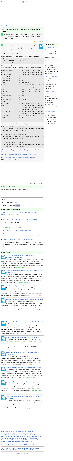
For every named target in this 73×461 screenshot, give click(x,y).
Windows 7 (26, 439)
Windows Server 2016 (7, 443)
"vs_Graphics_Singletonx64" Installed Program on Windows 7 (20, 221)
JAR (23, 449)
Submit (18, 207)
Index (22, 446)
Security (31, 438)
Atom (29, 446)
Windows (18, 449)
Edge (13, 434)
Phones (21, 451)
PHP (18, 438)
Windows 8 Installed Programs (12, 159)
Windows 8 (9, 25)
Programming (24, 438)
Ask (33, 446)
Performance (12, 438)
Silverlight (38, 438)
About (17, 446)
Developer (8, 449)
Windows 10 (18, 439)
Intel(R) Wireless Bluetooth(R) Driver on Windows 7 (17, 232)
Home (2, 25)
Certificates (36, 449)
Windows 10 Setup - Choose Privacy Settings (16, 226)
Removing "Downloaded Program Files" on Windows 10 (19, 241)
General (17, 434)
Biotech (15, 451)
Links (7, 451)
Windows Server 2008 (18, 441)
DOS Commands (6, 434)
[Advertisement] (22, 14)
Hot (6, 446)
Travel (26, 451)
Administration (5, 432)
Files (30, 449)
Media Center (16, 436)
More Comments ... (6, 250)
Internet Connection (27, 434)
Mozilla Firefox (34, 436)
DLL (26, 449)
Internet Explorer (6, 436)
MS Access (4, 438)
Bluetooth (30, 432)
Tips (2, 439)
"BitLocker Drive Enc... (51, 76)
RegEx (3, 451)
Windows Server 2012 (32, 441)
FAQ (30, 451)
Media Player (25, 436)
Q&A (11, 451)
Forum (34, 451)
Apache (24, 432)
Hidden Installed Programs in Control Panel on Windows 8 (19, 154)
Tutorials (11, 439)
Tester (3, 449)
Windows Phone (6, 441)
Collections (11, 446)
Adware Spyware (16, 432)
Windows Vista (19, 443)
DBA (13, 449)
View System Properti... (51, 47)
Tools (6, 439)
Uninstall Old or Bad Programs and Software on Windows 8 (19, 157)
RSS (25, 446)
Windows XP (28, 443)
